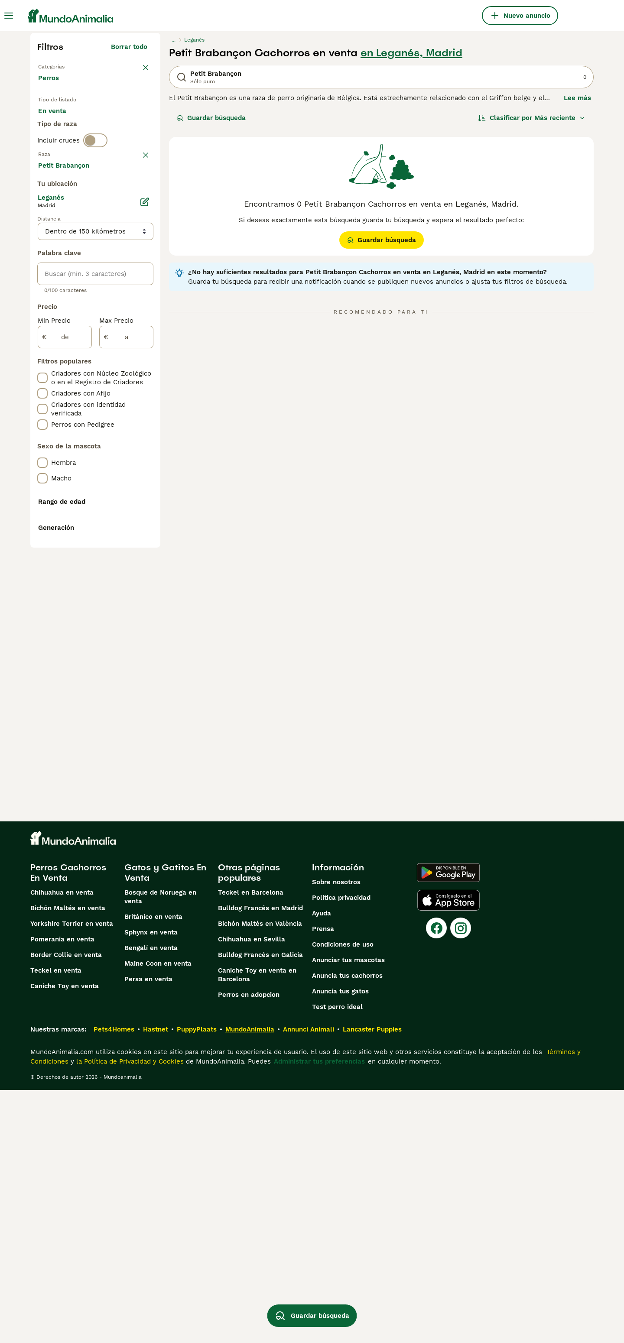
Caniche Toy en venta (64, 1239)
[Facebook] (436, 1181)
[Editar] (144, 434)
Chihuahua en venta (62, 1145)
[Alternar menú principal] (8, 15)
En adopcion (111, 121)
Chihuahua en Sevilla (251, 1192)
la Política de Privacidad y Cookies (129, 1314)
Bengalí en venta (151, 1201)
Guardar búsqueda (211, 118)
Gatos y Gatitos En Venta (165, 1125)
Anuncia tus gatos (340, 1244)
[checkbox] (42, 238)
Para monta (63, 142)
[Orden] (532, 118)
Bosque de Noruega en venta (160, 1150)
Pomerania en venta (62, 1192)
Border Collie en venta (66, 1208)
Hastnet (155, 1282)
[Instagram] (460, 1181)
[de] (65, 569)
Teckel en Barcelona (250, 1145)
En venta (59, 121)
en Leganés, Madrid (411, 53)
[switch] (95, 175)
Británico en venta (153, 1170)
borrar (137, 193)
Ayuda (321, 1166)
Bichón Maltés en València (260, 1177)
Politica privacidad (341, 1151)
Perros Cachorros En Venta (68, 1125)
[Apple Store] (448, 1153)
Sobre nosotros (336, 1135)
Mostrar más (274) (124, 396)
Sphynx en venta (151, 1185)
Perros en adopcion (249, 1248)
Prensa (323, 1182)
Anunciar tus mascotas (348, 1213)
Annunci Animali (308, 1282)
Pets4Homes (114, 1282)
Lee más (577, 98)
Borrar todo (129, 47)
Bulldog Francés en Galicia (260, 1208)
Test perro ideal (337, 1260)
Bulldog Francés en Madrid (260, 1161)
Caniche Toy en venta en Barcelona (257, 1228)
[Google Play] (448, 1125)
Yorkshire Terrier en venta (71, 1177)
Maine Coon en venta (158, 1216)
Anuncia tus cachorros (347, 1229)
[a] (126, 569)
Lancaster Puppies (372, 1282)
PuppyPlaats (197, 1282)
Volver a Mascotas (67, 66)
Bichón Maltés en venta (67, 1161)
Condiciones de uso (343, 1197)
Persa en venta (148, 1232)
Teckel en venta (55, 1223)
